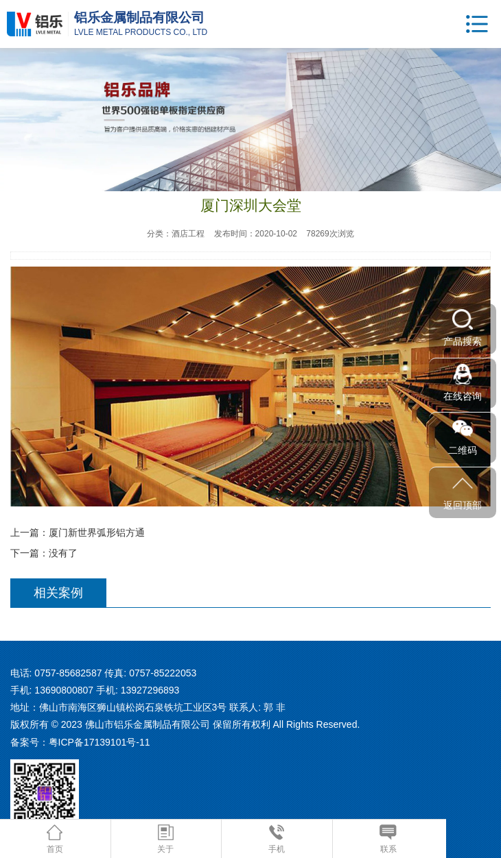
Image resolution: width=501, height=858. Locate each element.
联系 (388, 839)
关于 (165, 839)
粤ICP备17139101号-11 (99, 742)
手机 (276, 839)
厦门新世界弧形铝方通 (97, 532)
